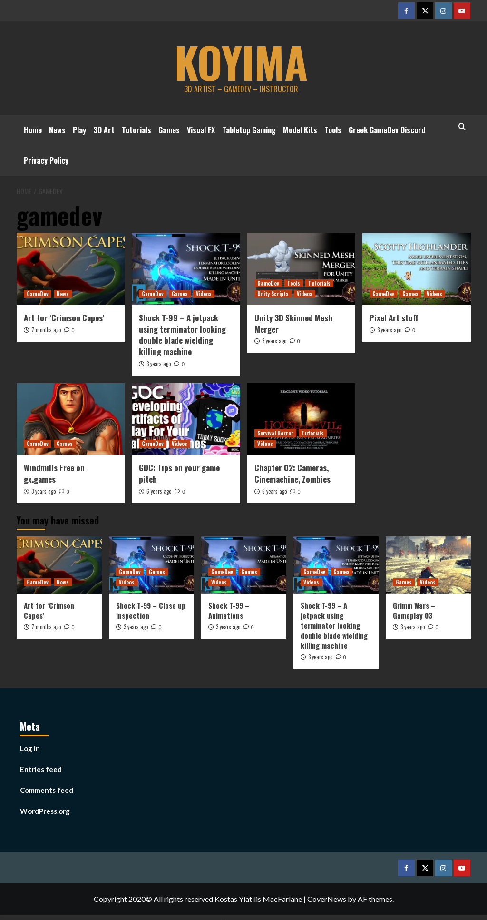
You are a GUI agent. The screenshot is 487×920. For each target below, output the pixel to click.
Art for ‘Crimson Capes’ (64, 318)
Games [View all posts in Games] (180, 293)
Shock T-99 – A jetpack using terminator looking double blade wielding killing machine (182, 334)
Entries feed (41, 769)
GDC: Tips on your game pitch (179, 473)
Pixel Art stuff (394, 318)
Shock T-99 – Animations (228, 610)
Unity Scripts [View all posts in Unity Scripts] (273, 293)
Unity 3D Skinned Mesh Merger (293, 323)
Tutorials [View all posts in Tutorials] (319, 283)
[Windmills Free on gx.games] (71, 419)
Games (169, 130)
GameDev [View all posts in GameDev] (38, 293)
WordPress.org (45, 811)
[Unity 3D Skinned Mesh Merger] (301, 269)
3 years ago (158, 363)
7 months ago (46, 330)
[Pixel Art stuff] (416, 269)
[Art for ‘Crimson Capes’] (71, 269)
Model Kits (300, 130)
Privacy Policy (46, 160)
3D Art (104, 130)
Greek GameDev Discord (387, 130)
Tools (332, 130)
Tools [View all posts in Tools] (293, 283)
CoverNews (326, 898)
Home (33, 130)
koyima (241, 59)
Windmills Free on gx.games (54, 473)
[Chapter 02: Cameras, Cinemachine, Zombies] (301, 419)
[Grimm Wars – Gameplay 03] (428, 564)
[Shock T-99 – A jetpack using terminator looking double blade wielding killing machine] (186, 269)
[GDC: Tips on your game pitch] (186, 419)
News (57, 130)
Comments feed (46, 790)
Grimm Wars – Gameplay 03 (414, 610)
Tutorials (136, 130)
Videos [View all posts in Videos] (204, 293)
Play (79, 130)
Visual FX (201, 130)
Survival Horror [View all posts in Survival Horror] (275, 433)
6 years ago (158, 491)
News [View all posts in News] (63, 293)
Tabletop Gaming (249, 130)
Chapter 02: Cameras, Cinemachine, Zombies (292, 473)
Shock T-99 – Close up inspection (150, 610)
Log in (30, 748)
